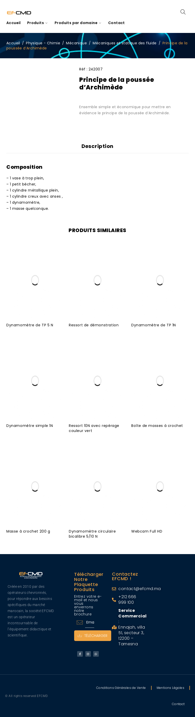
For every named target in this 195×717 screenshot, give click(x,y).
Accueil (13, 43)
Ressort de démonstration (94, 324)
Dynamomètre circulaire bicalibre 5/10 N (92, 534)
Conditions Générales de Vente (121, 687)
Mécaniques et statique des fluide (124, 43)
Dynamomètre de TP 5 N (29, 324)
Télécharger (93, 635)
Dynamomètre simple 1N (29, 425)
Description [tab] (97, 146)
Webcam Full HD (146, 531)
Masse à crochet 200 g (28, 531)
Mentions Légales (170, 687)
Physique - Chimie (43, 43)
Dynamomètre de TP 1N (153, 324)
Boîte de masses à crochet (157, 425)
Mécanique (76, 43)
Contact (178, 704)
